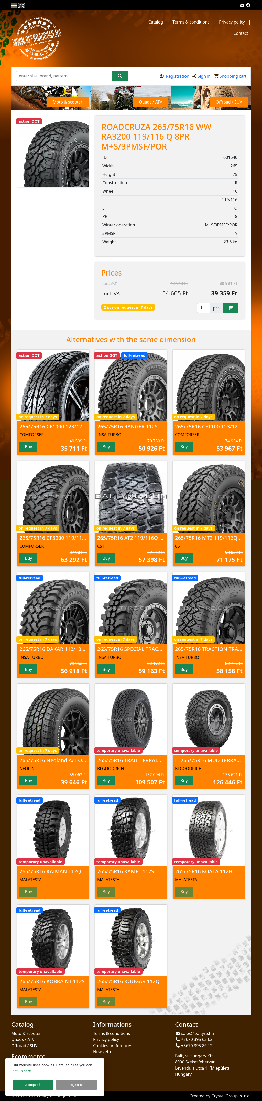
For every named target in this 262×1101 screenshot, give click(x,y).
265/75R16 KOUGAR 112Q (128, 981)
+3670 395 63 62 (196, 1039)
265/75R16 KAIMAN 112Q (50, 871)
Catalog (155, 22)
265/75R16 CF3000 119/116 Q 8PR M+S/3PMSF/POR (81, 537)
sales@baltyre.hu (197, 1033)
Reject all (76, 1085)
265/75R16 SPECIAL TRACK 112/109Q (141, 649)
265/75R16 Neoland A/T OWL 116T (61, 760)
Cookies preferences (112, 1045)
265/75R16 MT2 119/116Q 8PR (211, 537)
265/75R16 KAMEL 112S (125, 871)
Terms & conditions (190, 22)
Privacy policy (232, 22)
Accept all (32, 1085)
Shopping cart (233, 76)
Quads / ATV (23, 1039)
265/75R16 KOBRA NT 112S (52, 981)
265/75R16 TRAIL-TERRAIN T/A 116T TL (143, 760)
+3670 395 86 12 (196, 1045)
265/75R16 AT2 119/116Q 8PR (133, 537)
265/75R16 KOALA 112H (204, 871)
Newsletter (103, 1051)
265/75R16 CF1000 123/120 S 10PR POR (66, 426)
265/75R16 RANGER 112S (127, 426)
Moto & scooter (26, 1033)
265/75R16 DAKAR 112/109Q (53, 649)
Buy (28, 447)
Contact (240, 33)
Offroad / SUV (24, 1045)
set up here (22, 1071)
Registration (177, 76)
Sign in (204, 76)
